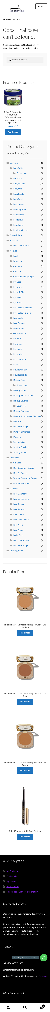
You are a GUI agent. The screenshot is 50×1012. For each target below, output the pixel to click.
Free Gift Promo (17, 235)
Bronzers (17, 261)
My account (12, 881)
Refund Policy (13, 886)
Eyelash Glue (19, 292)
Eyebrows (17, 287)
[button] (43, 957)
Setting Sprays (20, 452)
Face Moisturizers (21, 499)
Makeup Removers (21, 411)
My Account (8, 1007)
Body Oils (17, 188)
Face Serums (19, 509)
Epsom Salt (22, 173)
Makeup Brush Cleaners (24, 395)
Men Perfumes (20, 473)
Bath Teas (18, 178)
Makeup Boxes (19, 390)
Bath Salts (18, 168)
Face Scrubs (18, 504)
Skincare (14, 488)
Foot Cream (18, 214)
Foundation (18, 328)
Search (25, 1007)
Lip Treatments (20, 359)
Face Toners (18, 514)
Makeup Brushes (20, 400)
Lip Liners (17, 349)
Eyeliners (17, 302)
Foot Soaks (18, 225)
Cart (39, 1005)
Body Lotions (19, 183)
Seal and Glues (19, 442)
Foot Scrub (18, 219)
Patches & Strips (20, 426)
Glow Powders (19, 333)
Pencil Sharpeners (21, 431)
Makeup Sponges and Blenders (27, 416)
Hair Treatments (21, 245)
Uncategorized (16, 550)
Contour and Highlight (23, 276)
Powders (17, 436)
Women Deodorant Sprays (25, 478)
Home (8, 19)
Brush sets (21, 405)
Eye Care (17, 281)
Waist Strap (22, 385)
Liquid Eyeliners (20, 369)
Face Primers (19, 323)
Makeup (13, 250)
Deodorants (18, 204)
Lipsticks (17, 364)
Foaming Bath (19, 209)
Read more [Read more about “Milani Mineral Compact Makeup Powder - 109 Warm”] (25, 770)
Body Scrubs (18, 194)
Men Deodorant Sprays (23, 468)
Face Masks (18, 318)
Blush (16, 256)
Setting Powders (21, 447)
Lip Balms (17, 338)
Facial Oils (18, 535)
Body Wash (18, 199)
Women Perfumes (21, 483)
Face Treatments (21, 519)
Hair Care (14, 240)
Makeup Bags (19, 380)
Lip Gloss (17, 344)
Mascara (17, 421)
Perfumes (14, 457)
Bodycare (14, 162)
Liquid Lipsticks (20, 374)
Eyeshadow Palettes (22, 307)
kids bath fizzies (20, 230)
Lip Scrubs (18, 354)
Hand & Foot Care (21, 540)
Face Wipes (18, 530)
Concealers (18, 266)
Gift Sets (17, 462)
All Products (12, 871)
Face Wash (18, 524)
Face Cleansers (20, 493)
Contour (17, 271)
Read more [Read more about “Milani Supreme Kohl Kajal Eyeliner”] (25, 836)
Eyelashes (17, 297)
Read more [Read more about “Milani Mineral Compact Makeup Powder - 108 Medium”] (25, 632)
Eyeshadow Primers (22, 312)
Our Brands (12, 876)
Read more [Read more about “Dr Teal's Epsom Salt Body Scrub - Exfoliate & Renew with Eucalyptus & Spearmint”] (13, 132)
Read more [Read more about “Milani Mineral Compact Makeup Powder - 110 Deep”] (25, 701)
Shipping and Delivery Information (22, 891)
